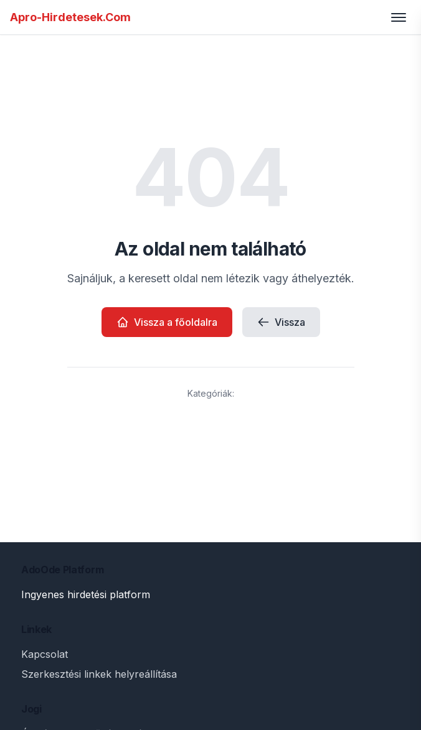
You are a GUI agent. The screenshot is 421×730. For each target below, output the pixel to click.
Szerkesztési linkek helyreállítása (99, 674)
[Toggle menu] (398, 17)
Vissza (281, 322)
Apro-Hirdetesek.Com (70, 17)
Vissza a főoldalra (166, 322)
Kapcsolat (44, 654)
